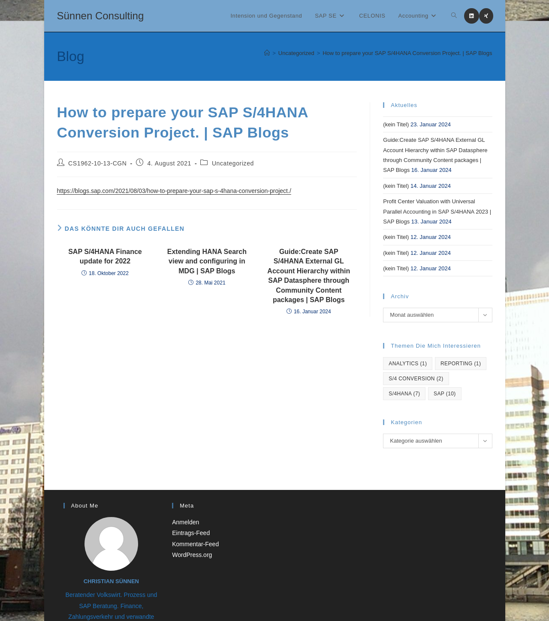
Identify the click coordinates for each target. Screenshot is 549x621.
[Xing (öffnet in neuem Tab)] (486, 16)
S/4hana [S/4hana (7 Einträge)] (404, 394)
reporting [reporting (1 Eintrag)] (460, 364)
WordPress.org (192, 554)
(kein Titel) (396, 124)
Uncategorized (233, 163)
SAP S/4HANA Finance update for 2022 (105, 256)
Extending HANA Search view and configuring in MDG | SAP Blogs (207, 261)
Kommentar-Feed (195, 544)
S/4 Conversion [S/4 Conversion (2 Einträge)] (416, 379)
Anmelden (185, 522)
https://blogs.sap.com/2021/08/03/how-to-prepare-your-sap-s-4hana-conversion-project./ (174, 190)
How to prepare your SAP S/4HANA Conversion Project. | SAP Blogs (407, 53)
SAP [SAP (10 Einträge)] (445, 394)
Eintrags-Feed (191, 532)
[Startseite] (267, 53)
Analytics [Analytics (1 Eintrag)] (408, 364)
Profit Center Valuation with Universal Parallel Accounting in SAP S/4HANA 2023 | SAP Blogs (437, 211)
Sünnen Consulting (100, 15)
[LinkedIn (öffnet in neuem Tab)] (471, 16)
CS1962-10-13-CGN (97, 163)
